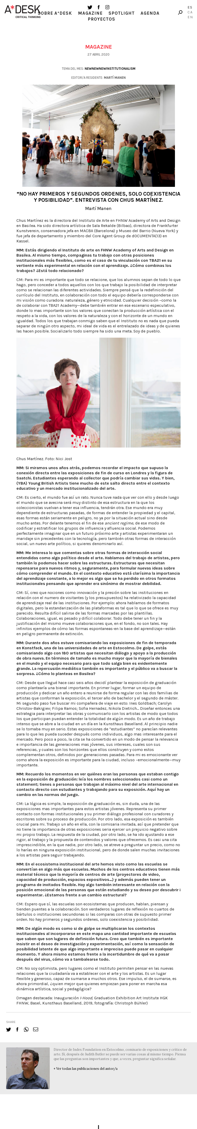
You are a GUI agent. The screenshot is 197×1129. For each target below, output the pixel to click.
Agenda (150, 13)
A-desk (22, 11)
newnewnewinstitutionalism (110, 69)
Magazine (90, 13)
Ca (190, 12)
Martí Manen (98, 208)
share (11, 1022)
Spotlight (122, 13)
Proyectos (101, 19)
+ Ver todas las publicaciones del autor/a (85, 1068)
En (190, 17)
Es (190, 7)
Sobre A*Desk (55, 13)
